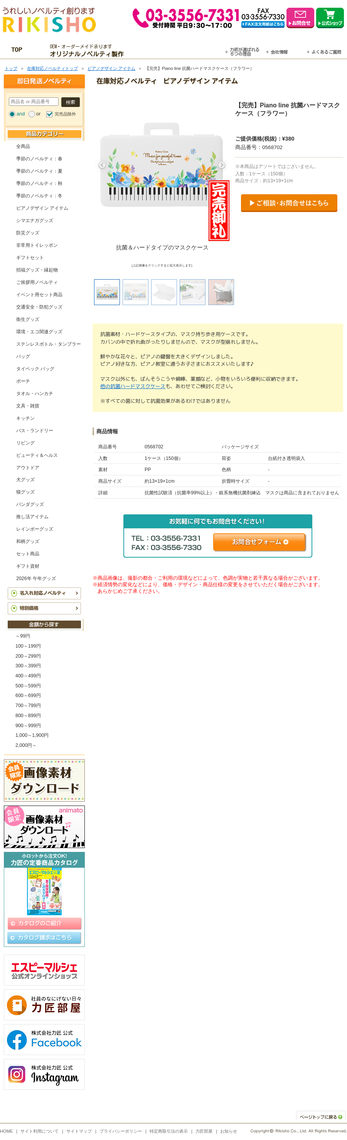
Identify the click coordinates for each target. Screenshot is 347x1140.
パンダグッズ (30, 504)
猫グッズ (25, 492)
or (38, 114)
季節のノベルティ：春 (39, 158)
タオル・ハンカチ (34, 393)
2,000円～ (26, 745)
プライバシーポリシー (120, 1131)
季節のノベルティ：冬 (39, 195)
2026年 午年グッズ (36, 578)
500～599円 (28, 686)
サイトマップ (79, 1131)
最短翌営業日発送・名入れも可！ (183, 50)
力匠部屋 (203, 1131)
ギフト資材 (27, 566)
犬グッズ (25, 479)
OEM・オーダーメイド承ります (89, 50)
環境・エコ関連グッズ (39, 331)
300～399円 (28, 665)
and (21, 114)
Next (222, 165)
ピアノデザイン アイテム (111, 68)
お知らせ (228, 1131)
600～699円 (28, 695)
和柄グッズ (27, 541)
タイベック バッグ (35, 369)
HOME (6, 1131)
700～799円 (28, 705)
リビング (25, 443)
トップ (11, 68)
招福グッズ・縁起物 (37, 270)
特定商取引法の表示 (169, 1131)
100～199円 (28, 646)
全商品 (23, 146)
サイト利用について (39, 1131)
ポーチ (23, 381)
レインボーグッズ (34, 529)
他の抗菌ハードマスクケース (132, 386)
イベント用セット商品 (39, 294)
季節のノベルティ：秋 (39, 183)
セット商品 (27, 553)
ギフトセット (30, 257)
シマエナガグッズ (34, 220)
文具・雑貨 (27, 406)
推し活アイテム (32, 516)
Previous (102, 165)
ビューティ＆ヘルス (37, 455)
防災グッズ (27, 233)
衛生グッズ (27, 319)
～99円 (22, 636)
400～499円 (28, 676)
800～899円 (28, 715)
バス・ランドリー (34, 430)
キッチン (25, 418)
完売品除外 (65, 114)
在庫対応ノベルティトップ (52, 68)
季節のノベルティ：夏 (39, 171)
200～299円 (28, 656)
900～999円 (28, 725)
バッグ (23, 356)
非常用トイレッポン (37, 245)
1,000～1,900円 (32, 735)
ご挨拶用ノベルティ (37, 282)
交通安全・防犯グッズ (39, 307)
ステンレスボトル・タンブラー (48, 344)
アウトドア (27, 467)
